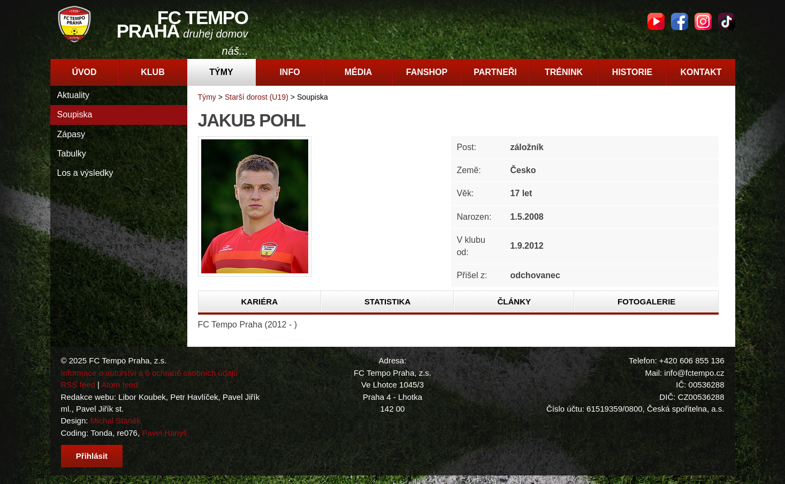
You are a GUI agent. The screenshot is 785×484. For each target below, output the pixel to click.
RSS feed (78, 384)
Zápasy (71, 134)
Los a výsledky (85, 172)
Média (358, 72)
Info (289, 72)
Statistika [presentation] (387, 301)
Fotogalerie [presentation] (646, 301)
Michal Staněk (115, 420)
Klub (152, 72)
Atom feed (119, 384)
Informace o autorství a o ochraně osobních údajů (149, 372)
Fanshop (426, 72)
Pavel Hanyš (164, 432)
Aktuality (73, 95)
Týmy (221, 72)
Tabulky (71, 153)
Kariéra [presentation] (259, 301)
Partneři (495, 72)
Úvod (84, 72)
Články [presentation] (514, 301)
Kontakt (700, 72)
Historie (632, 72)
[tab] (260, 301)
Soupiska (75, 114)
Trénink (564, 72)
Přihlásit (92, 455)
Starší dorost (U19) (256, 97)
